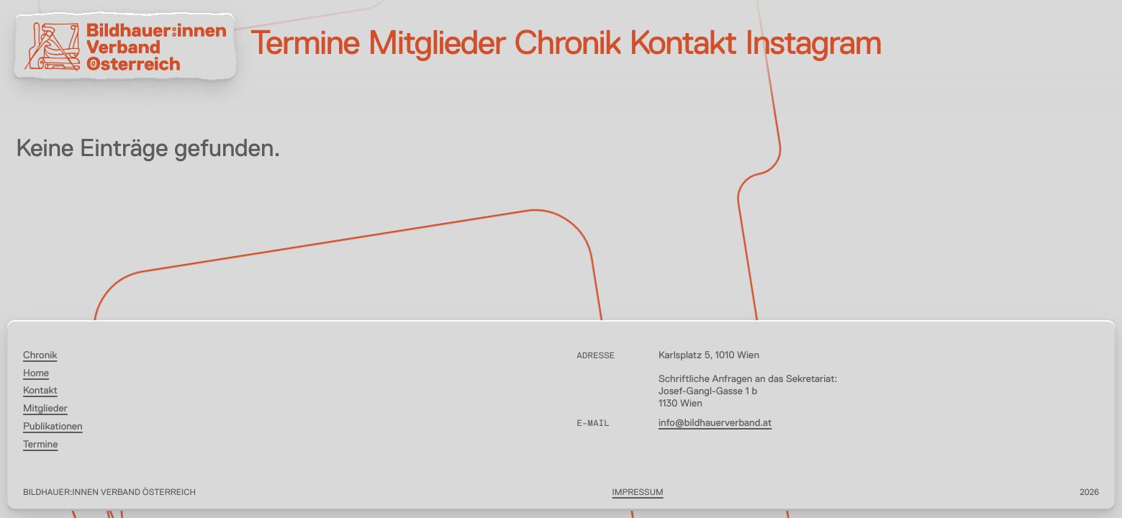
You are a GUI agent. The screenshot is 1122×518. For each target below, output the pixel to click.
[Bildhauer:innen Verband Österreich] (125, 47)
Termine (304, 45)
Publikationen (53, 427)
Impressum (638, 493)
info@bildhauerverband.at (715, 424)
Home (36, 374)
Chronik (567, 45)
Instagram (813, 45)
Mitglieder (436, 45)
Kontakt (682, 45)
